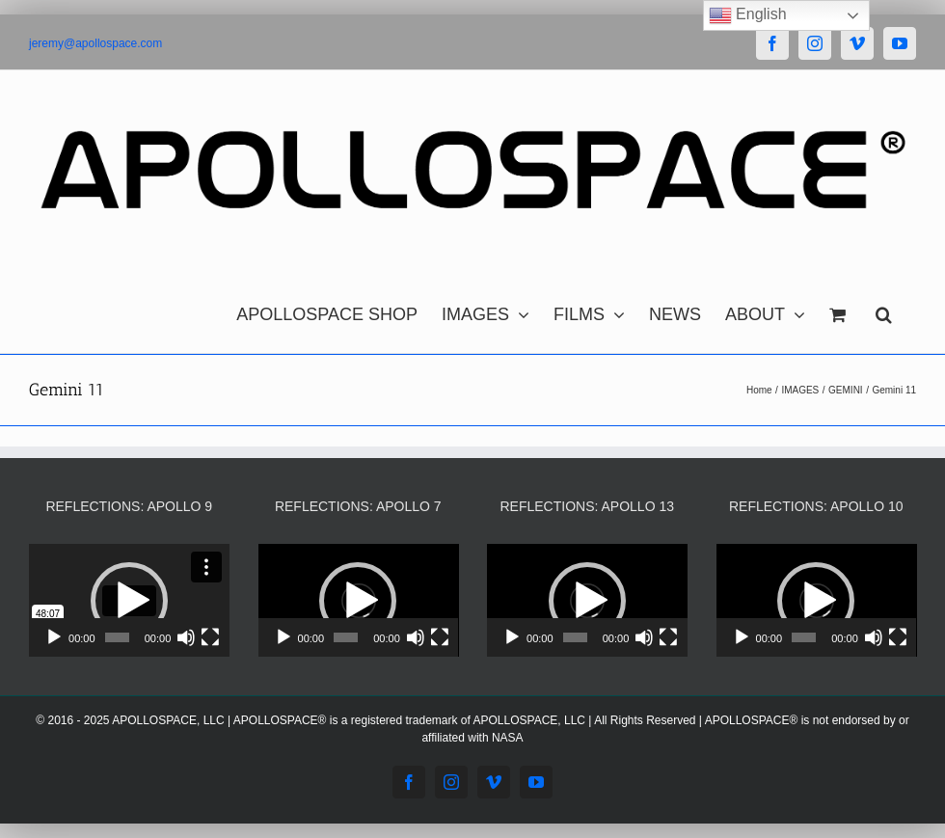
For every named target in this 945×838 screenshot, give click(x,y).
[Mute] (186, 637)
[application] (129, 600)
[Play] (54, 637)
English (748, 15)
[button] (884, 309)
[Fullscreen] (210, 637)
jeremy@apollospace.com (95, 43)
